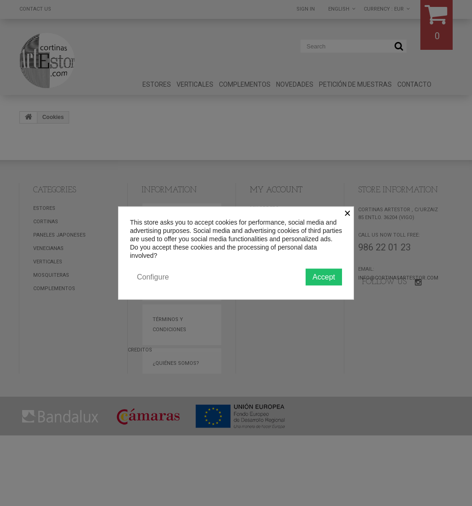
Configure (153, 276)
